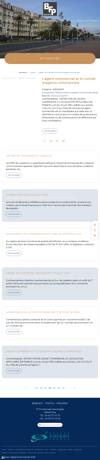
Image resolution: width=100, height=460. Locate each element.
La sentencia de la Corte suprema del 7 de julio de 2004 (43, 312)
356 (41, 388)
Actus (62, 21)
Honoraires (23, 452)
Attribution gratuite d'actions (27, 194)
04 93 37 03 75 (52, 415)
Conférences (52, 21)
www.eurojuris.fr (59, 95)
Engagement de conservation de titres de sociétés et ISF (43, 234)
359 (54, 388)
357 (45, 388)
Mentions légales (43, 452)
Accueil (5, 21)
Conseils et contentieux (10, 452)
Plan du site (32, 452)
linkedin (95, 235)
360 (58, 388)
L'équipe (14, 21)
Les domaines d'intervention (32, 21)
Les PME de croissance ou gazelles (29, 155)
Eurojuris (70, 21)
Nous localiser (51, 425)
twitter (95, 230)
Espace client (82, 21)
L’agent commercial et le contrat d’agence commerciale (59, 72)
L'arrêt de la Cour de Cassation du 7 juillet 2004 (38, 273)
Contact (94, 21)
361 (63, 388)
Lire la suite (50, 131)
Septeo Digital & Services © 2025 (19, 457)
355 (37, 388)
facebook (95, 225)
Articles (53, 452)
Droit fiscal (78, 449)
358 (50, 388)
